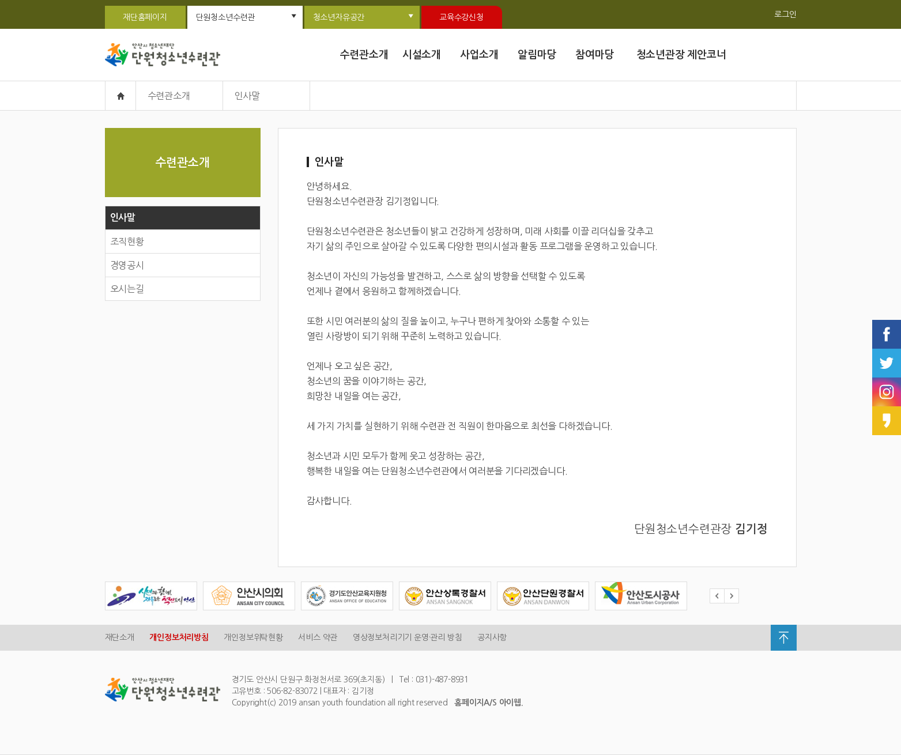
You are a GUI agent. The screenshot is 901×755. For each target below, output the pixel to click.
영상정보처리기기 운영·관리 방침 (407, 637)
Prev (717, 595)
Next (731, 595)
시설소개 (421, 55)
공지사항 (492, 637)
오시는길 (127, 288)
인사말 (122, 217)
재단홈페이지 (145, 17)
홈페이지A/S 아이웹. (488, 703)
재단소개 (119, 637)
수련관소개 (364, 55)
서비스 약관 (317, 637)
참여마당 (594, 55)
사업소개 (479, 55)
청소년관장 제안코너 (681, 55)
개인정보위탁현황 (253, 637)
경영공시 (127, 265)
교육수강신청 (461, 17)
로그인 (785, 14)
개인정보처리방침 (178, 637)
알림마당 (537, 55)
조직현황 (127, 241)
